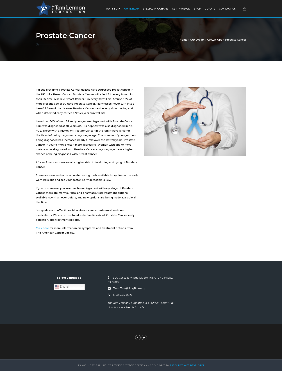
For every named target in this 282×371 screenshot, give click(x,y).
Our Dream (131, 8)
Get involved (181, 8)
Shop (197, 8)
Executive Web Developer (187, 365)
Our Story (113, 8)
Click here (42, 228)
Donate (209, 8)
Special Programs (155, 8)
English (62, 287)
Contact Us (227, 8)
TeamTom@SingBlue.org (129, 288)
